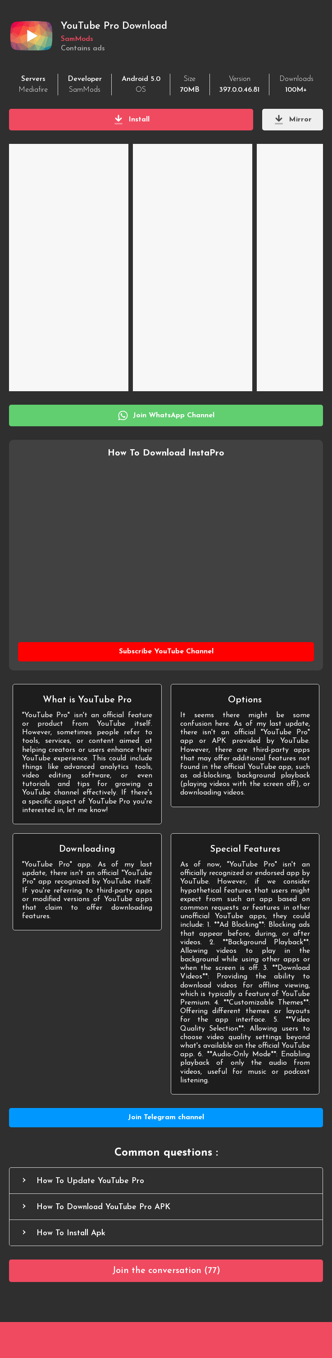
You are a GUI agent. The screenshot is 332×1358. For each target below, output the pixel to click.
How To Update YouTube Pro (90, 1181)
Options (245, 700)
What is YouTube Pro (87, 700)
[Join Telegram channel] (166, 1117)
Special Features (245, 849)
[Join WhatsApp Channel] (166, 415)
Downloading (87, 849)
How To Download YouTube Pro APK (103, 1207)
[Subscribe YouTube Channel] (166, 651)
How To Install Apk (70, 1233)
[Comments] (166, 1271)
